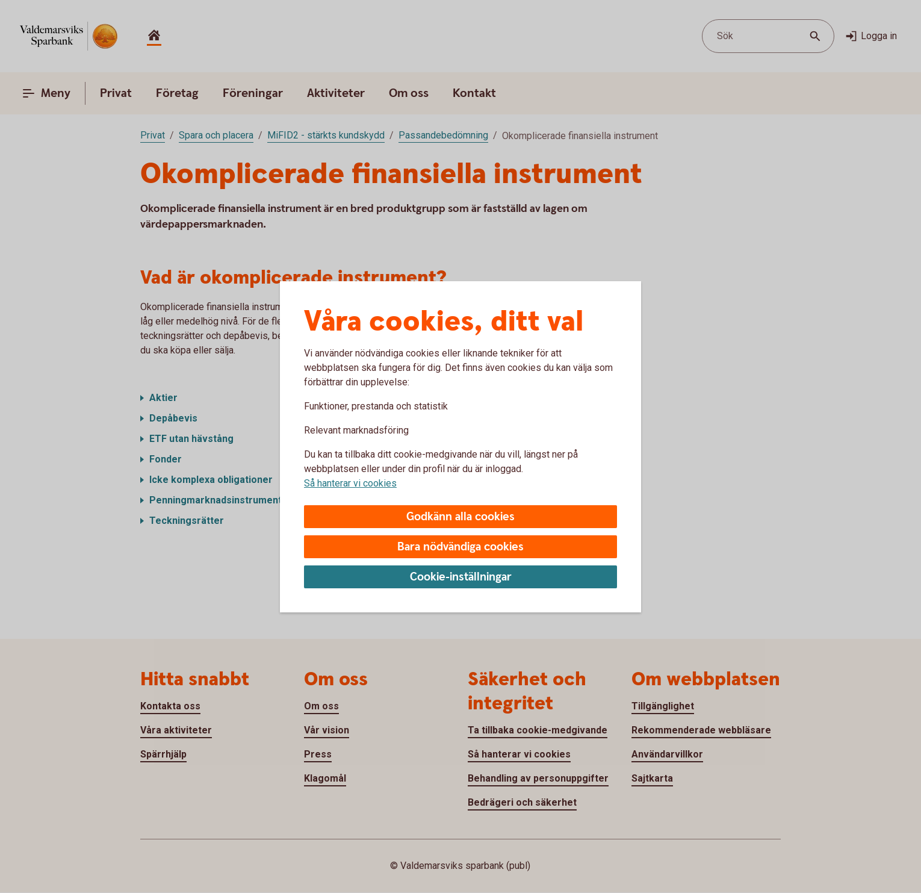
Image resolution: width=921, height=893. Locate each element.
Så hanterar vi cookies (350, 483)
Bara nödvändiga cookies (460, 547)
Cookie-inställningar (461, 577)
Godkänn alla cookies (460, 516)
